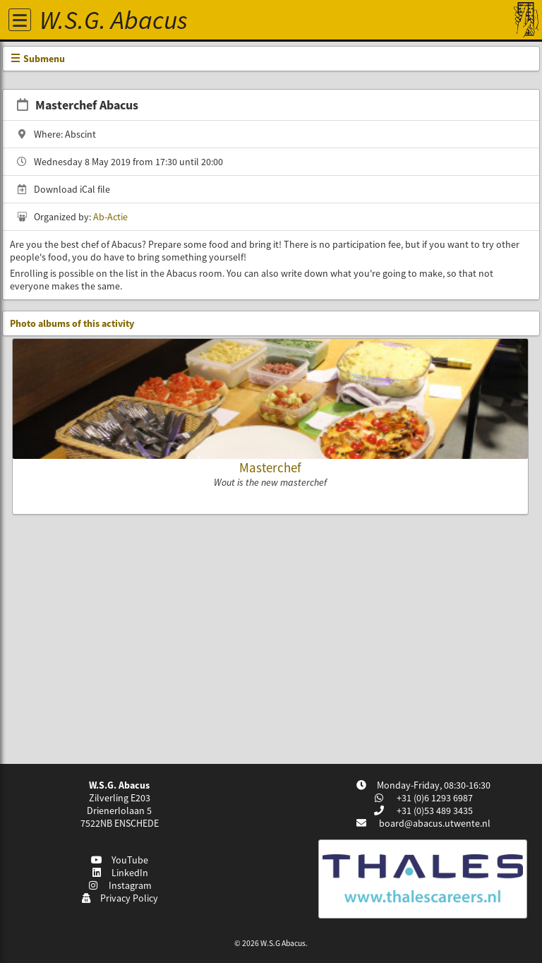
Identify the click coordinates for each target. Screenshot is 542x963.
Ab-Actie (110, 216)
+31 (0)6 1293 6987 (434, 797)
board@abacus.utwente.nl (434, 823)
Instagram (119, 885)
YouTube (119, 860)
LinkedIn (119, 872)
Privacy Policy (119, 898)
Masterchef (270, 467)
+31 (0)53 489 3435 (434, 810)
